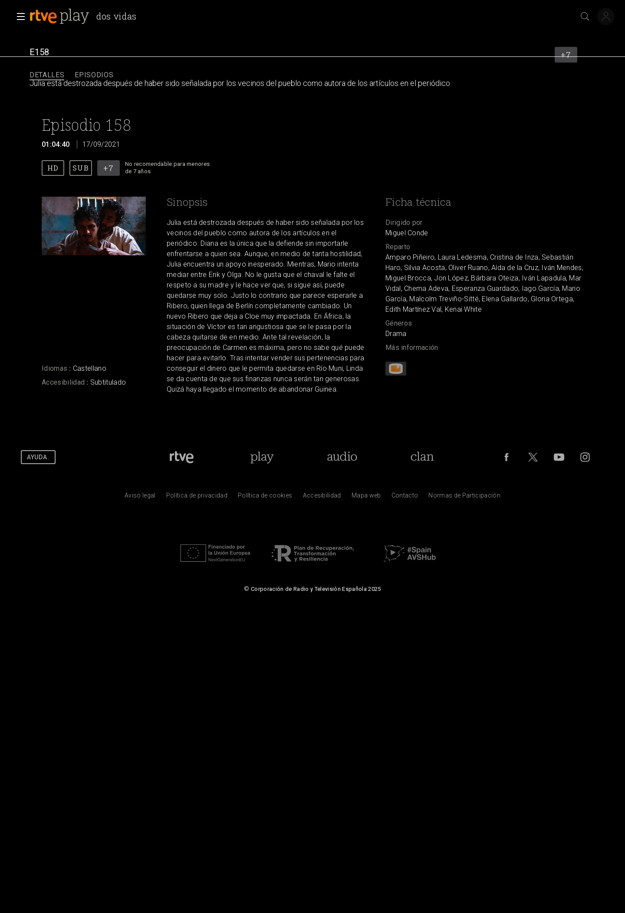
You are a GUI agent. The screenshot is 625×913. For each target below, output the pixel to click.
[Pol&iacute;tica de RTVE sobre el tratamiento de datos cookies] (265, 497)
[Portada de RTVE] (182, 457)
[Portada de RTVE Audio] (342, 457)
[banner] (87, 16)
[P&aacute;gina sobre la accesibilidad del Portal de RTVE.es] (322, 497)
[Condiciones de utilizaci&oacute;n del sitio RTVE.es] (140, 497)
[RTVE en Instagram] (585, 457)
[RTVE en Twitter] (533, 457)
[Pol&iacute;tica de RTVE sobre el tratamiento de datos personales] (196, 497)
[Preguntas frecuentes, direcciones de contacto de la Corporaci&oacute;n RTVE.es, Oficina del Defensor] (404, 497)
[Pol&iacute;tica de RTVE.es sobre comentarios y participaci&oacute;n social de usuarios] (464, 497)
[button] (18, 16)
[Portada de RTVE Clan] (422, 457)
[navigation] (312, 75)
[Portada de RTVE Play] (262, 457)
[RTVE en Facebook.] (506, 457)
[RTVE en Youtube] (559, 457)
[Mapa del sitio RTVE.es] (366, 497)
